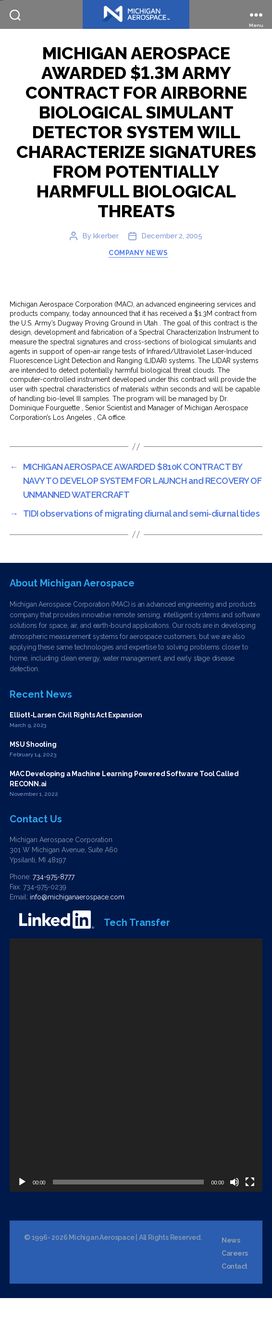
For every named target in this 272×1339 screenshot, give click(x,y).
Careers (235, 1294)
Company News (138, 293)
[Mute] (234, 1223)
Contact (234, 1307)
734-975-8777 (53, 918)
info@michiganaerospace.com (77, 938)
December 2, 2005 (171, 277)
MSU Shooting (33, 785)
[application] (136, 1106)
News (231, 1281)
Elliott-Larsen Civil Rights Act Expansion (76, 756)
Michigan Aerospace (101, 1278)
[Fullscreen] (250, 1223)
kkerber (106, 277)
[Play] (22, 1223)
